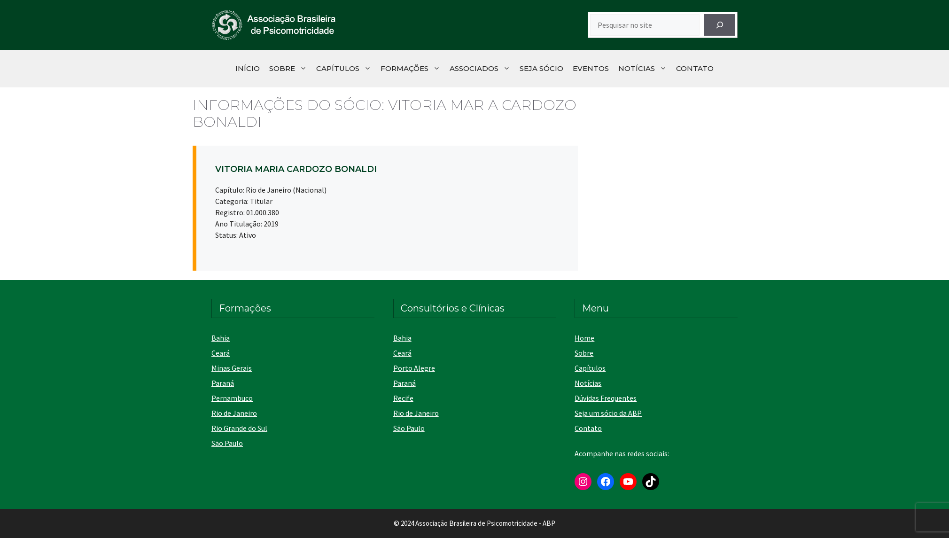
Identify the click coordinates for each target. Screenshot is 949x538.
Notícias (644, 68)
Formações (413, 68)
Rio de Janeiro (234, 413)
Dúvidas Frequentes (606, 398)
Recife (403, 398)
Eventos (591, 68)
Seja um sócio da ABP (608, 413)
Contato (695, 68)
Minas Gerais (231, 368)
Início (247, 68)
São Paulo (227, 443)
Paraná (222, 383)
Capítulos (346, 68)
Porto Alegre (414, 368)
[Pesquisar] (719, 25)
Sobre (290, 68)
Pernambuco (232, 398)
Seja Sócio (541, 68)
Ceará (220, 353)
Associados (482, 68)
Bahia (220, 338)
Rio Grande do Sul (239, 428)
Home (584, 338)
